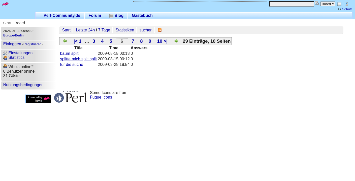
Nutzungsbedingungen (23, 85)
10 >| (162, 41)
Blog (116, 15)
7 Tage (104, 30)
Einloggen (12, 44)
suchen (146, 30)
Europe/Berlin (13, 35)
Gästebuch (142, 15)
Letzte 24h (85, 30)
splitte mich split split (78, 59)
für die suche (71, 64)
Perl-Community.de (62, 15)
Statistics (13, 57)
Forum (95, 15)
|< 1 (77, 41)
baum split (69, 53)
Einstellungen (18, 53)
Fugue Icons (101, 97)
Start (7, 23)
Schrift (344, 9)
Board (20, 23)
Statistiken (125, 30)
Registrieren (32, 44)
